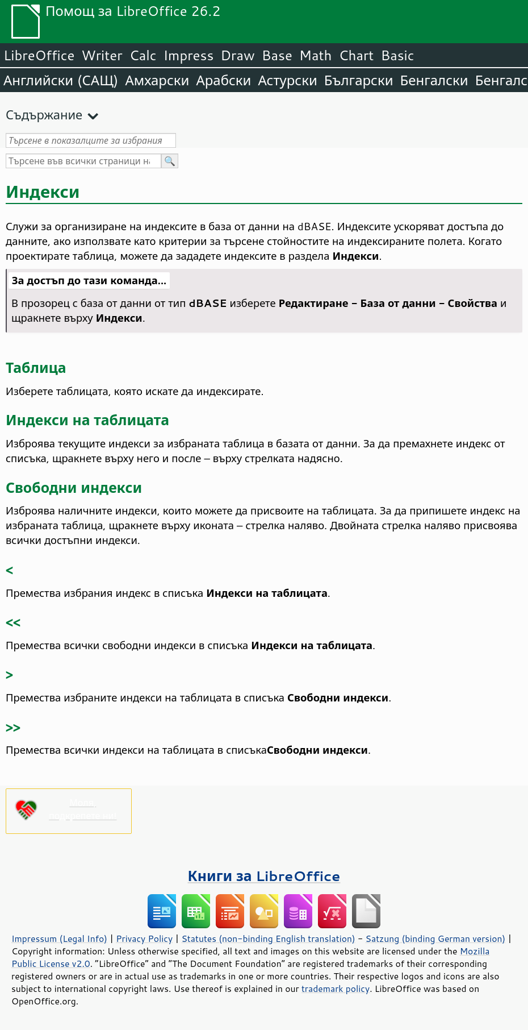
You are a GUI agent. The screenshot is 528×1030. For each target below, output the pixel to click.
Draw (237, 55)
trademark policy (335, 988)
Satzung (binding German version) (436, 938)
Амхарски (157, 80)
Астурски (287, 80)
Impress (189, 55)
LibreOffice (38, 55)
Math (315, 55)
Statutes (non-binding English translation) (268, 938)
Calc (143, 55)
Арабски (223, 80)
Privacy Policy (144, 938)
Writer (101, 55)
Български (358, 80)
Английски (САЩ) (60, 80)
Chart (356, 55)
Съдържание (44, 114)
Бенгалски (434, 80)
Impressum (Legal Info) (59, 938)
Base (277, 55)
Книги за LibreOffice (264, 876)
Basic (397, 55)
